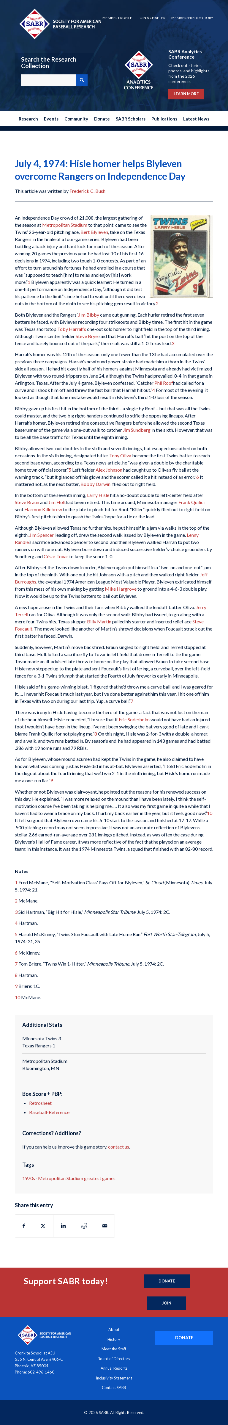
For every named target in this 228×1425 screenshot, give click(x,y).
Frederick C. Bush (87, 191)
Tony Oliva (120, 455)
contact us (118, 1146)
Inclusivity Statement (114, 1378)
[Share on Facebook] (24, 1226)
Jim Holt (57, 502)
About (113, 1329)
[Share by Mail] (105, 1226)
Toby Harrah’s (71, 329)
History (113, 1339)
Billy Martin (99, 621)
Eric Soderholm (134, 719)
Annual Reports (114, 1368)
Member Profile (117, 17)
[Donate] (167, 1281)
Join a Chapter (151, 17)
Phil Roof (163, 383)
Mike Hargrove (121, 589)
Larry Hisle (98, 495)
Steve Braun (27, 502)
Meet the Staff (114, 1348)
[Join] (166, 1303)
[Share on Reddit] (84, 1226)
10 (209, 813)
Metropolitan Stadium (64, 225)
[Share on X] (43, 1226)
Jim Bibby (88, 314)
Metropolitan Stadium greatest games (76, 1178)
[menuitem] (117, 17)
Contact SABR (114, 1387)
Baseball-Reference (49, 1112)
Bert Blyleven (94, 232)
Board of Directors (114, 1358)
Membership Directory (192, 17)
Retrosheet (40, 1103)
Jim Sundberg (137, 430)
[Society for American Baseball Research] (59, 24)
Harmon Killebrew (43, 509)
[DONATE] (184, 1338)
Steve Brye (87, 336)
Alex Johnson (109, 470)
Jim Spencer (41, 535)
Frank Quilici (191, 502)
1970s (28, 1178)
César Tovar (56, 556)
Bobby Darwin (95, 484)
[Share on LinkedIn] (63, 1226)
